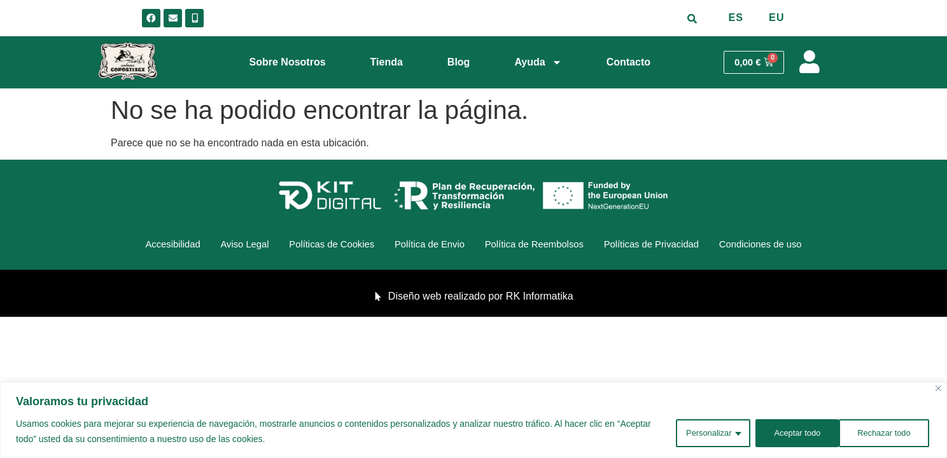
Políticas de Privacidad (673, 245)
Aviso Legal (218, 245)
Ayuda (537, 62)
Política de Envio (426, 245)
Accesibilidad (137, 245)
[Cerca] (938, 389)
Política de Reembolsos (542, 245)
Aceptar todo (887, 432)
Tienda (386, 62)
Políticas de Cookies (316, 245)
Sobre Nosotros (287, 62)
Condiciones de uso (795, 245)
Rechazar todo (791, 432)
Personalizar (695, 432)
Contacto (628, 62)
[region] (473, 421)
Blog (458, 62)
